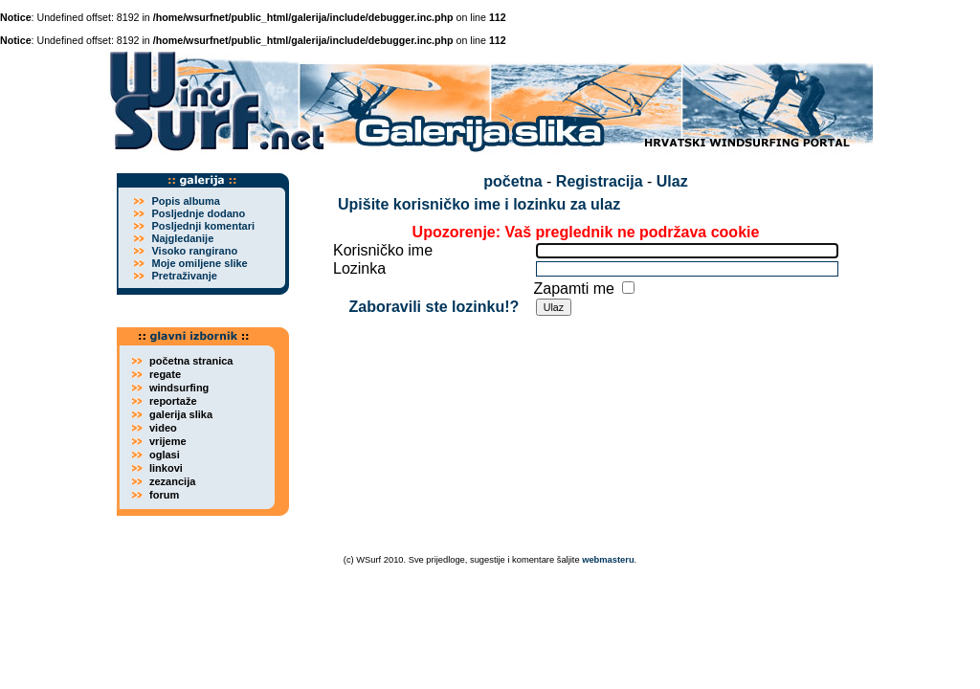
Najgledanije (182, 238)
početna (512, 181)
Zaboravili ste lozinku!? (433, 307)
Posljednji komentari (203, 226)
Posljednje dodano (198, 213)
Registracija (599, 181)
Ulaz (672, 181)
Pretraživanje (183, 275)
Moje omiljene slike (199, 263)
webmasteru (608, 560)
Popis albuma (185, 201)
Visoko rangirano (194, 250)
